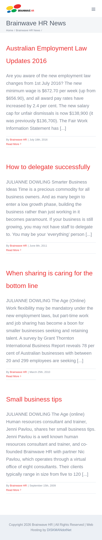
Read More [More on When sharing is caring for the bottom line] (12, 376)
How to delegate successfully (48, 167)
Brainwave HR (18, 139)
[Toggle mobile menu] (94, 9)
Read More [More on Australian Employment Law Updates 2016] (12, 144)
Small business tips (34, 399)
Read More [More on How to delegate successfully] (12, 250)
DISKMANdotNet (59, 530)
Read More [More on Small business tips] (12, 490)
